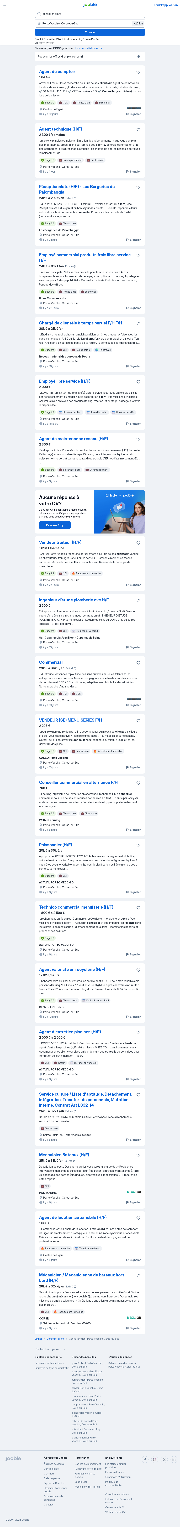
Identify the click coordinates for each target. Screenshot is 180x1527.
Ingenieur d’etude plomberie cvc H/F (74, 599)
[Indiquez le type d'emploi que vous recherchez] (90, 14)
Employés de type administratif (52, 1367)
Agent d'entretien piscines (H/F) (70, 1031)
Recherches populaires (50, 1349)
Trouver (90, 32)
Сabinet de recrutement (88, 1463)
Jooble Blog (81, 1481)
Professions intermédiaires (49, 1363)
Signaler (133, 114)
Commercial (51, 662)
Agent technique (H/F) (60, 129)
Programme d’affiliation (87, 1486)
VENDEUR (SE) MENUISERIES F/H (70, 720)
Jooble (25, 1519)
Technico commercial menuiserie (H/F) (76, 907)
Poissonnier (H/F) (55, 844)
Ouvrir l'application (165, 5)
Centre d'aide (51, 1468)
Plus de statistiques (89, 48)
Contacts (49, 1473)
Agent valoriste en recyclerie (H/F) (72, 969)
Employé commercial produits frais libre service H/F (85, 257)
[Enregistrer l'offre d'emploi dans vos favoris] (138, 72)
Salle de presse (52, 1478)
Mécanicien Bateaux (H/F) (64, 1154)
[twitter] (164, 1459)
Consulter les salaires (117, 1494)
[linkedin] (174, 1459)
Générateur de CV (115, 1507)
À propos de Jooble (54, 1463)
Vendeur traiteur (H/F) (60, 542)
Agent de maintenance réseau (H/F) (73, 438)
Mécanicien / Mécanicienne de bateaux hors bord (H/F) (81, 1277)
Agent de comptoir (57, 71)
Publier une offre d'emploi (88, 1468)
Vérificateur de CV (115, 1512)
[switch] (139, 56)
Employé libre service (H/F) (65, 381)
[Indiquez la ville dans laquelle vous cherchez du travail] (90, 23)
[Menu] (4, 4)
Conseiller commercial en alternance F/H (78, 782)
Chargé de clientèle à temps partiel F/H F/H (80, 322)
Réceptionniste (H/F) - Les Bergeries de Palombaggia (77, 189)
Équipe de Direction (54, 1483)
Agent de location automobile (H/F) (73, 1217)
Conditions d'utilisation (118, 1477)
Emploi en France (114, 1472)
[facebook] (145, 1459)
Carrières (49, 1504)
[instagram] (154, 1459)
